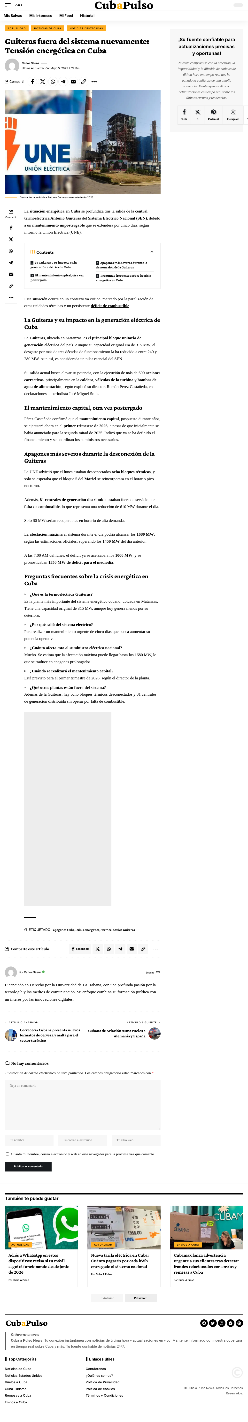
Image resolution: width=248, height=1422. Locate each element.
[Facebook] (184, 115)
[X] (197, 115)
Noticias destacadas (86, 28)
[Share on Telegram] (64, 81)
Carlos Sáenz (31, 63)
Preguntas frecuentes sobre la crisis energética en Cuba (123, 278)
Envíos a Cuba (188, 1245)
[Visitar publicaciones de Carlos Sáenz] (12, 66)
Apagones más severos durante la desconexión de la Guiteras (121, 265)
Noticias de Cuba (47, 28)
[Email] (74, 81)
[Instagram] (233, 115)
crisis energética (88, 930)
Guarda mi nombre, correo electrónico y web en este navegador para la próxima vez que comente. (83, 1155)
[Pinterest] (213, 115)
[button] (9, 5)
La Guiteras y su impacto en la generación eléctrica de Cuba (54, 265)
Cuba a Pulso (21, 1281)
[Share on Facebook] (32, 81)
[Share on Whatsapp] (53, 81)
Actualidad (17, 28)
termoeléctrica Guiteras (118, 930)
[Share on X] (43, 81)
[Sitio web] (158, 973)
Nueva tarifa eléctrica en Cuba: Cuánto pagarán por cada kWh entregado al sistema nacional (119, 1262)
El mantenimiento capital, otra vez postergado (57, 278)
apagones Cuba (64, 930)
